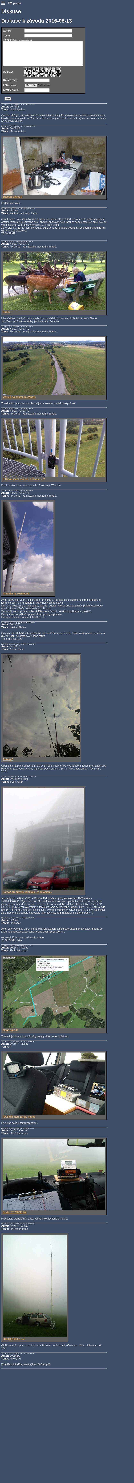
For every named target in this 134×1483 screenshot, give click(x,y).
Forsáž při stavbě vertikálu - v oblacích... (43, 895)
